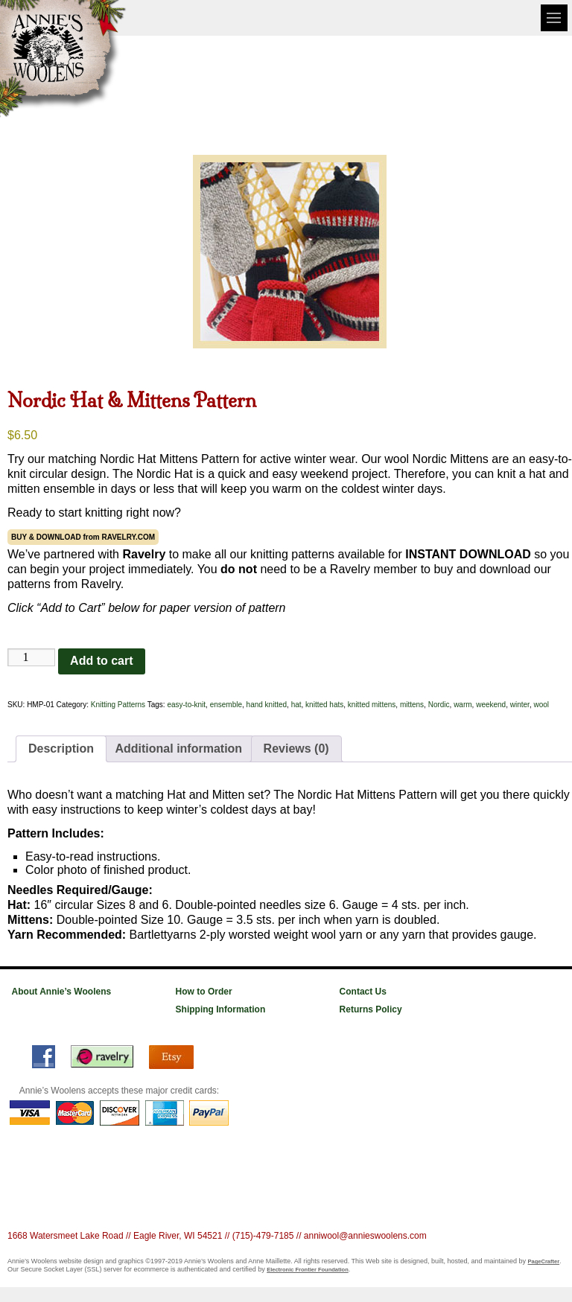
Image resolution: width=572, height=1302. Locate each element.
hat (296, 705)
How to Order (204, 991)
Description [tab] (61, 748)
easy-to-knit (186, 705)
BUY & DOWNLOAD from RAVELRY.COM (83, 537)
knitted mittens (371, 705)
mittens (412, 705)
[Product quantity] (31, 657)
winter (520, 705)
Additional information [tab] (178, 748)
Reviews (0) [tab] (296, 748)
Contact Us (363, 991)
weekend (491, 705)
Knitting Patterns (118, 705)
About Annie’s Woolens (62, 991)
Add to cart (101, 660)
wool (541, 705)
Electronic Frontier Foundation (308, 1269)
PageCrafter (544, 1261)
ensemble (226, 705)
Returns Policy (371, 1009)
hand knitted (267, 705)
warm (462, 705)
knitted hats (324, 705)
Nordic (439, 705)
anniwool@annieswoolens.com (365, 1236)
